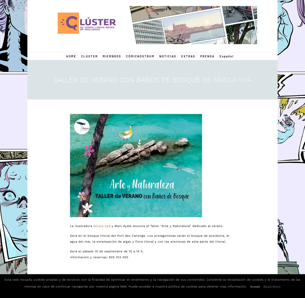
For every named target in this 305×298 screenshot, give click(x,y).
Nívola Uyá (101, 226)
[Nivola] (136, 165)
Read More (272, 286)
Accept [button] (255, 286)
